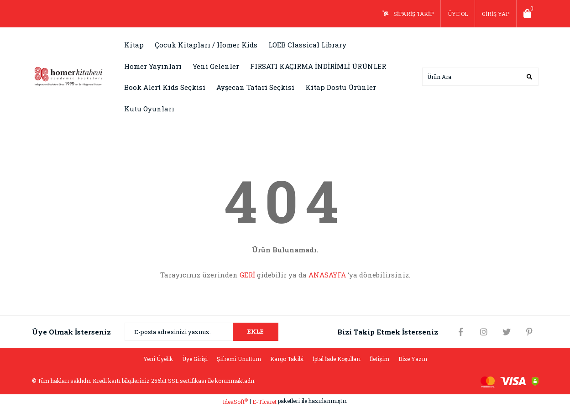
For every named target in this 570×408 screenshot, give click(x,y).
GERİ (247, 274)
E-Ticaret (264, 401)
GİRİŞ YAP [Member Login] (495, 13)
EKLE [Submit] (255, 331)
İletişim (379, 358)
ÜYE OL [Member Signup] (458, 13)
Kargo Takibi (286, 358)
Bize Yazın (412, 358)
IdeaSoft (235, 401)
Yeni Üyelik (158, 358)
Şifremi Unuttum (239, 358)
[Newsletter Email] (201, 332)
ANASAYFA (327, 274)
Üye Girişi (195, 358)
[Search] (480, 77)
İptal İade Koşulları (337, 358)
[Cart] (528, 13)
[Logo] (68, 75)
